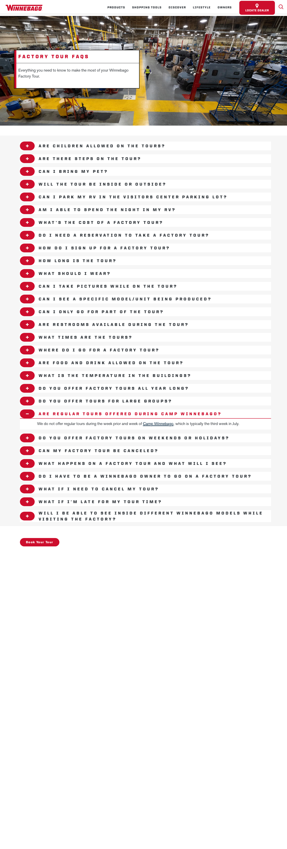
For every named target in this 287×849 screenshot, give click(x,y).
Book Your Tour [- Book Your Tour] (39, 542)
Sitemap (72, 571)
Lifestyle (202, 7)
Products (116, 7)
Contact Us (120, 571)
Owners (225, 7)
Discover (177, 7)
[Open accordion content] (27, 146)
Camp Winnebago (158, 423)
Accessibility (95, 571)
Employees (114, 557)
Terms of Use (239, 571)
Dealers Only (148, 557)
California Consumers (206, 571)
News (65, 557)
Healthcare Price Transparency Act (160, 571)
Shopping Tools (147, 7)
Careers (87, 557)
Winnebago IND (36, 557)
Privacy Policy (48, 571)
